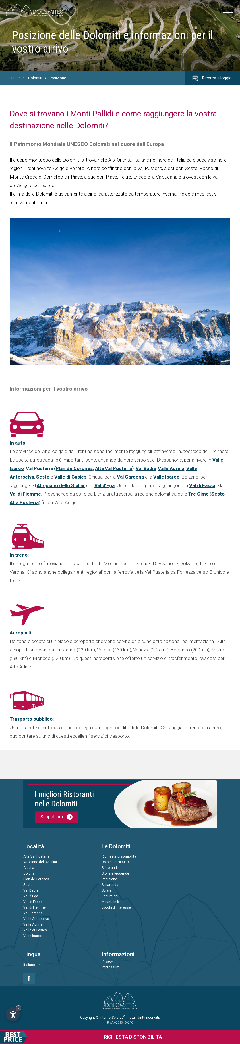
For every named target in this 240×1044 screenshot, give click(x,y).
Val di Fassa (202, 485)
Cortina (29, 874)
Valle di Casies (70, 477)
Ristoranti (109, 868)
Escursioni (110, 896)
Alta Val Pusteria (113, 468)
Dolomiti (35, 78)
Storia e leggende (115, 874)
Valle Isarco (166, 477)
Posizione (58, 78)
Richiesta (81, 1037)
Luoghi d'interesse (116, 908)
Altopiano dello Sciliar (61, 485)
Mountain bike (112, 902)
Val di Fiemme (25, 494)
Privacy (107, 962)
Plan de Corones (74, 468)
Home (15, 78)
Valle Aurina (171, 468)
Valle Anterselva (36, 919)
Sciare (106, 891)
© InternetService (110, 1018)
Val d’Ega (104, 485)
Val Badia (146, 468)
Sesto (42, 477)
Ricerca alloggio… (212, 78)
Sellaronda (110, 885)
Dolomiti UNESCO (115, 862)
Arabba (28, 868)
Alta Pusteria (24, 502)
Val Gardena (130, 477)
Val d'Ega (30, 896)
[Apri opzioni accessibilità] (13, 1014)
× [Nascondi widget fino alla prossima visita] (18, 1008)
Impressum (110, 967)
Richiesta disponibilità (119, 857)
